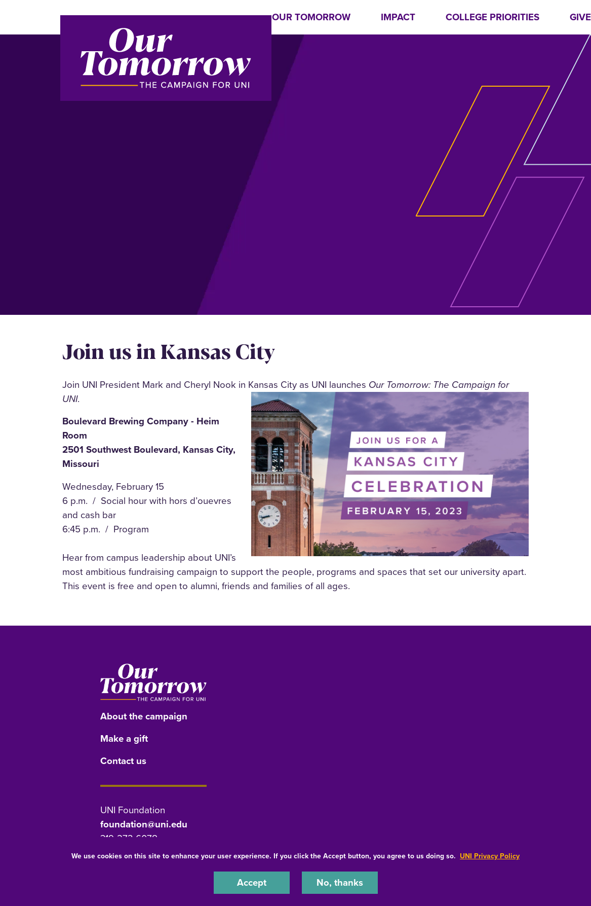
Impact (398, 17)
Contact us (123, 761)
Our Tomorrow (311, 17)
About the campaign (143, 716)
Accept (251, 882)
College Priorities (492, 17)
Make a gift (124, 738)
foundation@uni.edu (143, 824)
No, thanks (340, 882)
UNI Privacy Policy (490, 856)
